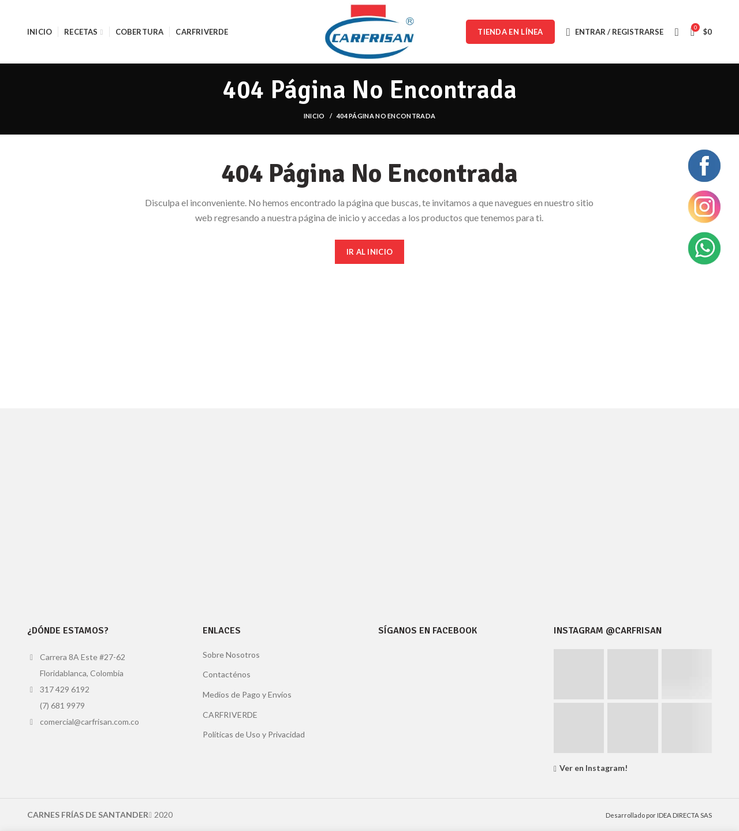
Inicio (314, 116)
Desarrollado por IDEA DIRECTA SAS (659, 815)
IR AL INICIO (369, 251)
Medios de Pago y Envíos (247, 694)
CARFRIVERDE (230, 715)
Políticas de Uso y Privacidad (254, 734)
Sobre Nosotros (231, 654)
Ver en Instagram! (593, 768)
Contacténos (227, 674)
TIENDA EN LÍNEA (510, 31)
